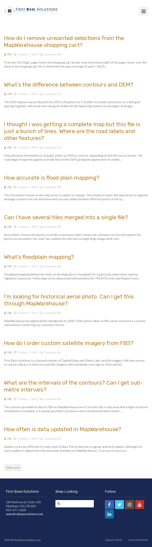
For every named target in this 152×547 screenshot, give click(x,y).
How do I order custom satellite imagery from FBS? (68, 343)
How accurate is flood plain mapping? (51, 177)
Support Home (113, 539)
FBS (10, 54)
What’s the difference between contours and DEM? (68, 84)
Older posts (13, 467)
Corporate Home (138, 539)
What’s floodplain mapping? (39, 257)
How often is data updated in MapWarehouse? (62, 429)
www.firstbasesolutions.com (24, 514)
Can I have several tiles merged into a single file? (66, 217)
